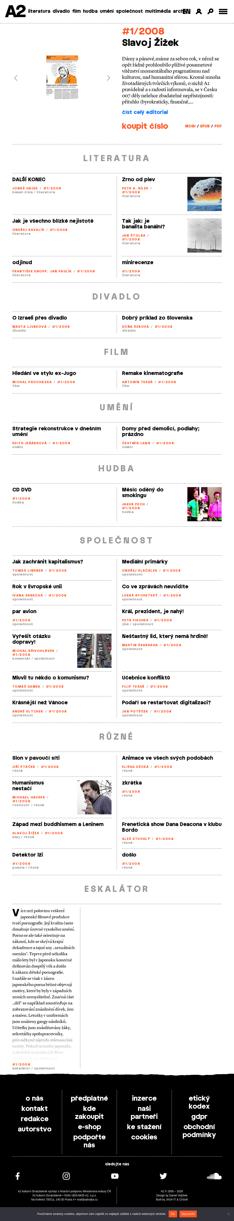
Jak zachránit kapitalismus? (47, 562)
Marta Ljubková (29, 327)
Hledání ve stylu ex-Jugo (44, 373)
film (76, 11)
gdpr (199, 1117)
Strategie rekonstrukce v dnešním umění (56, 432)
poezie (18, 868)
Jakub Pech (133, 504)
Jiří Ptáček (23, 767)
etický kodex (199, 1102)
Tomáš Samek (26, 687)
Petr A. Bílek (135, 189)
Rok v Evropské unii (37, 586)
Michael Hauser (28, 798)
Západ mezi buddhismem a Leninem (58, 824)
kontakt (34, 1109)
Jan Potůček (135, 712)
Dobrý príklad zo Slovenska (157, 318)
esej (16, 837)
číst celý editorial (145, 112)
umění (107, 11)
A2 (15, 12)
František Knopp (29, 272)
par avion (24, 611)
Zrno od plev (138, 179)
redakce (34, 1119)
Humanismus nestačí (28, 786)
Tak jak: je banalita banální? (143, 224)
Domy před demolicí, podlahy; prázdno (160, 432)
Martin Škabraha (140, 645)
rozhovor (21, 805)
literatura (39, 11)
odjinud (22, 262)
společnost (129, 11)
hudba (90, 11)
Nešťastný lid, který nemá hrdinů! (165, 636)
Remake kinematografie (152, 373)
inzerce (144, 1098)
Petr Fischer (135, 620)
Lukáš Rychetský (140, 596)
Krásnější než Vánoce (40, 703)
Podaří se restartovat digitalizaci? (166, 703)
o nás (34, 1098)
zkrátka (132, 783)
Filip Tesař (133, 687)
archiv (180, 11)
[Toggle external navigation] (223, 11)
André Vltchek (27, 712)
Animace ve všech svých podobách (167, 758)
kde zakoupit (89, 1113)
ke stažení (144, 1127)
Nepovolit (188, 1214)
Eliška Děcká (135, 767)
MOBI (190, 126)
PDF (218, 126)
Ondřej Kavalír (28, 230)
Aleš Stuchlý (136, 839)
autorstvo (34, 1129)
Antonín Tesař (137, 382)
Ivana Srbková (27, 596)
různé (17, 771)
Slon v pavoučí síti (36, 758)
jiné (125, 624)
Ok (173, 1214)
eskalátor (21, 1069)
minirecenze (137, 262)
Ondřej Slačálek (139, 571)
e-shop (89, 1127)
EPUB (205, 126)
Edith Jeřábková (29, 443)
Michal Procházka (32, 382)
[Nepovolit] (228, 1214)
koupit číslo (145, 126)
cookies (144, 1137)
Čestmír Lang (136, 443)
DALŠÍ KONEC (28, 179)
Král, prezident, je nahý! (153, 611)
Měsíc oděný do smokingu (142, 493)
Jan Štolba (134, 236)
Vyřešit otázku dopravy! (31, 639)
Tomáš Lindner (27, 571)
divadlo (61, 11)
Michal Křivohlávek (33, 651)
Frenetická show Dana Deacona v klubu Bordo (172, 827)
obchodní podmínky (199, 1131)
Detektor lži (27, 855)
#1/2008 (143, 32)
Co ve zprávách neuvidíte (155, 586)
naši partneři (144, 1113)
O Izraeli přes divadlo (39, 318)
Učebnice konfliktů (146, 678)
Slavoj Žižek (25, 833)
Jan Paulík (61, 272)
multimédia (158, 11)
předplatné (89, 1098)
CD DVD (22, 490)
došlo (129, 855)
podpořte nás (89, 1141)
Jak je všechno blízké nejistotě (52, 221)
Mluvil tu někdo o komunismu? (50, 678)
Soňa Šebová (135, 327)
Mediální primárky (145, 562)
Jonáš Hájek (25, 189)
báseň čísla (22, 192)
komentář (21, 659)
